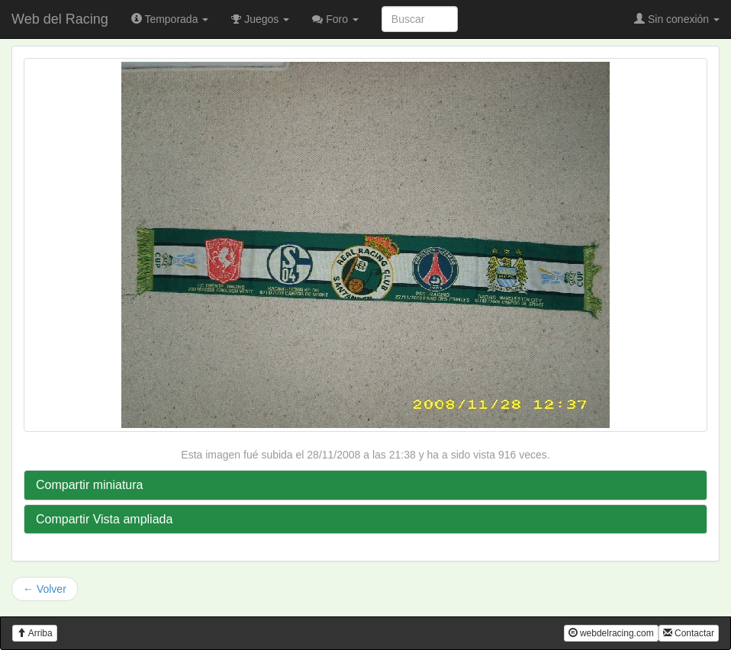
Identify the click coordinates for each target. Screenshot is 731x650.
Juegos (260, 19)
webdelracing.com (611, 633)
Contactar (688, 633)
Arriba (35, 633)
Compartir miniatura (89, 484)
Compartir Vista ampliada (104, 519)
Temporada (170, 19)
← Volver (44, 589)
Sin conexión (677, 19)
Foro (335, 19)
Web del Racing (59, 19)
